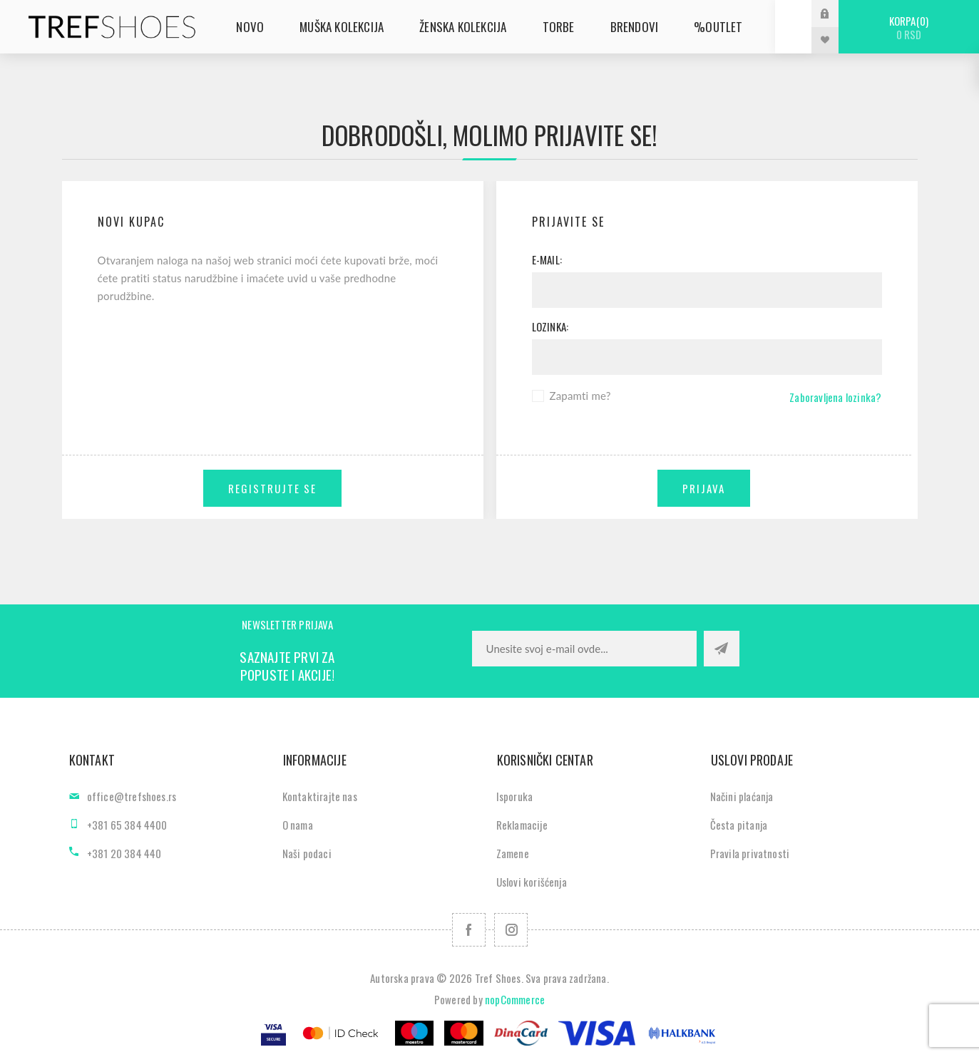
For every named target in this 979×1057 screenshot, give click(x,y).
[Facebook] (469, 930)
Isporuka (514, 796)
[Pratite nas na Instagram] (511, 930)
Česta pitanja (739, 824)
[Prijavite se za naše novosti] (584, 648)
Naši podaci (307, 853)
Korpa (908, 27)
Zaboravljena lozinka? (835, 397)
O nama (297, 824)
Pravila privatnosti (750, 853)
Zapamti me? (580, 395)
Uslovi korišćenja (531, 882)
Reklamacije (522, 824)
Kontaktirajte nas (319, 796)
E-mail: (547, 259)
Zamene (512, 853)
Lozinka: (550, 326)
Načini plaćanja (742, 796)
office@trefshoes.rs (132, 796)
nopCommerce (515, 999)
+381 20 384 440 (124, 853)
